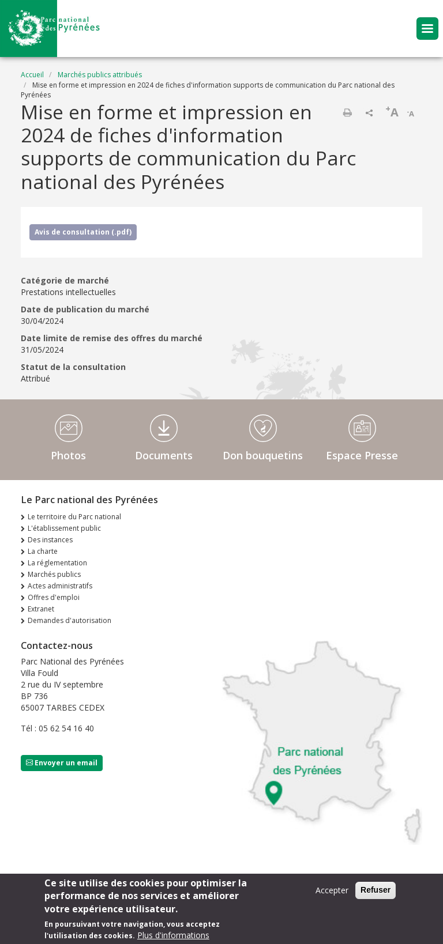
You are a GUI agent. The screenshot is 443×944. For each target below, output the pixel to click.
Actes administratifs (60, 586)
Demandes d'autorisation (69, 620)
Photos (68, 455)
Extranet (41, 609)
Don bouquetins (263, 455)
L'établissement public (64, 528)
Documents (164, 455)
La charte (43, 551)
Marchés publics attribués (100, 75)
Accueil (32, 75)
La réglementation (57, 563)
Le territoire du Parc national (74, 517)
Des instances (50, 540)
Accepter (332, 893)
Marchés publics (54, 574)
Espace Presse (362, 455)
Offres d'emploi (54, 597)
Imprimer (347, 112)
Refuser (376, 892)
